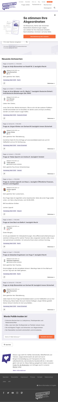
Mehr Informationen (19, 370)
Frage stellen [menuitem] (25, 5)
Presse (32, 377)
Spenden (50, 1)
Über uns (34, 1)
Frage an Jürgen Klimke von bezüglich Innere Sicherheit (27, 126)
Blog (39, 1)
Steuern (19, 211)
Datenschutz (49, 377)
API (9, 381)
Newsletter (27, 1)
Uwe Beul (9, 228)
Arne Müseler (10, 99)
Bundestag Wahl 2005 (9, 80)
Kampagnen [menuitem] (48, 8)
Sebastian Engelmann (13, 260)
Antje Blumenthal (12, 72)
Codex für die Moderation (21, 365)
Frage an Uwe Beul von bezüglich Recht (20, 222)
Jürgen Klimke (11, 132)
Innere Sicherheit (22, 145)
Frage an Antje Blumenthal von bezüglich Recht (24, 66)
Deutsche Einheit (22, 115)
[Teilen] (4, 83)
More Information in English (46, 385)
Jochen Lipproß (11, 189)
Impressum (24, 377)
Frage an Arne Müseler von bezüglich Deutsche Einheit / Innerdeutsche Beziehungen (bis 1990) (28, 92)
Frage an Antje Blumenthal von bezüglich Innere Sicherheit (28, 285)
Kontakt (43, 1)
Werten (15, 367)
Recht (18, 80)
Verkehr (19, 170)
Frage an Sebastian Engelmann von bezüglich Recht (24, 255)
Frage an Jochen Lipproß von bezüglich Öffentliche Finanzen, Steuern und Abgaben (28, 183)
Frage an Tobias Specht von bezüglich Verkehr (23, 157)
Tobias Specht (11, 162)
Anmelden (21, 1)
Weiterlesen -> (51, 83)
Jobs (4, 381)
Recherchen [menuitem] (48, 5)
